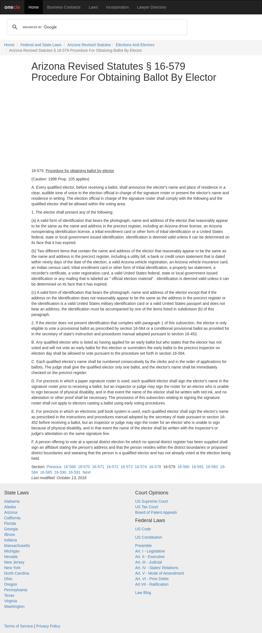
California (12, 518)
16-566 (70, 467)
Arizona (10, 512)
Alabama (11, 501)
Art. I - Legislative (150, 551)
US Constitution (148, 537)
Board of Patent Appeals (156, 512)
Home (33, 7)
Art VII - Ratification (152, 584)
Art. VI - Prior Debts (152, 579)
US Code (143, 529)
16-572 (112, 467)
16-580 (183, 467)
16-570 (84, 467)
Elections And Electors (135, 45)
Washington (14, 606)
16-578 (155, 467)
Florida (10, 523)
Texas (9, 595)
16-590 (60, 472)
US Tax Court (146, 507)
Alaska (10, 507)
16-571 (98, 467)
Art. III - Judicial (148, 562)
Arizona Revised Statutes (89, 45)
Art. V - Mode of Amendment (159, 573)
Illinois (9, 534)
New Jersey (14, 562)
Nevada (10, 556)
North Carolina (16, 573)
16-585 (46, 472)
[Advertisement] (131, 125)
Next (87, 472)
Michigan (12, 551)
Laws (93, 7)
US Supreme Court (151, 501)
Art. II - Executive (150, 556)
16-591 (74, 472)
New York (12, 567)
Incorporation (117, 7)
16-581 (198, 467)
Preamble (143, 545)
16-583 (212, 467)
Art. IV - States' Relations (156, 567)
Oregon (10, 584)
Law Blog (143, 592)
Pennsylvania (15, 590)
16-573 (127, 467)
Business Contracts (64, 7)
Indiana (10, 540)
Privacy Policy (48, 626)
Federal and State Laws (40, 45)
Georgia (11, 529)
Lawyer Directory (151, 7)
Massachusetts (17, 545)
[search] (96, 27)
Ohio (8, 579)
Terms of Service (18, 626)
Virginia (10, 601)
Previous (53, 467)
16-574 (141, 467)
